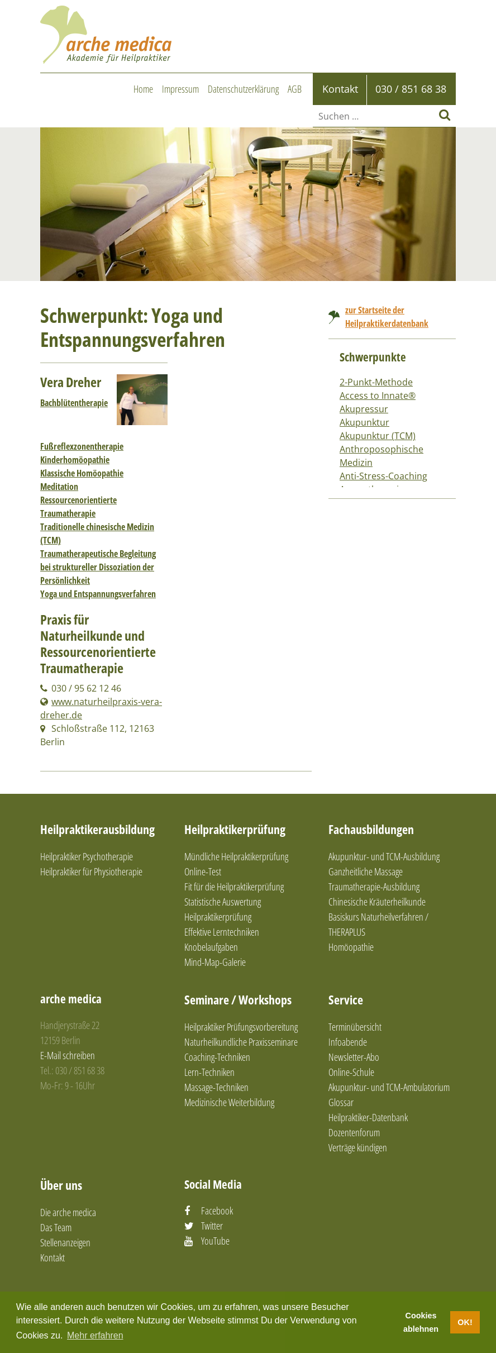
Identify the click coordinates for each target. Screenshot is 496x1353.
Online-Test (202, 871)
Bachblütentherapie (74, 403)
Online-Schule (351, 1072)
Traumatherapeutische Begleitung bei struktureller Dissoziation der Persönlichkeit (98, 567)
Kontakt (52, 1257)
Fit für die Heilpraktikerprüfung (234, 886)
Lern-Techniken (209, 1072)
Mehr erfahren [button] (95, 1335)
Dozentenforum (354, 1132)
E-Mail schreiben (67, 1055)
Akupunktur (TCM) (378, 436)
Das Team (55, 1227)
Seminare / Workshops (238, 999)
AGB (295, 89)
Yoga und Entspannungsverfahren (98, 594)
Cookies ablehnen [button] (420, 1322)
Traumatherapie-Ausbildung (373, 886)
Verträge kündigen (357, 1147)
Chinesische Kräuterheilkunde (377, 901)
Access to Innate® (378, 395)
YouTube (215, 1240)
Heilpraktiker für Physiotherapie (91, 871)
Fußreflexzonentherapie (81, 446)
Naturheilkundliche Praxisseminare (241, 1042)
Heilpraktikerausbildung (97, 829)
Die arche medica (68, 1212)
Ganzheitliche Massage (365, 871)
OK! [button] (464, 1322)
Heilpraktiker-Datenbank (368, 1117)
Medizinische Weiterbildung (229, 1102)
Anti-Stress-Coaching (383, 476)
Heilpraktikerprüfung (234, 829)
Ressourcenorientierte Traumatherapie (78, 507)
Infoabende (347, 1042)
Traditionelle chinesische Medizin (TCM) (97, 533)
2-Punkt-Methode (376, 382)
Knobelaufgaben (211, 947)
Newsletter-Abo (353, 1057)
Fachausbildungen (371, 829)
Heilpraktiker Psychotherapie (86, 856)
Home (143, 89)
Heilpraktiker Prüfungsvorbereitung (241, 1026)
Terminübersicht (354, 1026)
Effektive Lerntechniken (221, 931)
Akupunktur (364, 422)
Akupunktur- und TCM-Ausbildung (384, 856)
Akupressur (364, 409)
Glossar (341, 1102)
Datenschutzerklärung (243, 89)
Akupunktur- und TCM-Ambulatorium (389, 1087)
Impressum (180, 89)
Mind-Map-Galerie (215, 962)
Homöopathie (351, 947)
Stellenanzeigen (65, 1242)
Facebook (217, 1210)
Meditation (59, 486)
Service (345, 999)
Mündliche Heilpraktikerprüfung (236, 856)
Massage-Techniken (216, 1087)
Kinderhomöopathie (74, 460)
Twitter (212, 1225)
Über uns (61, 1184)
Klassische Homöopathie (81, 473)
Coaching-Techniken (217, 1057)
